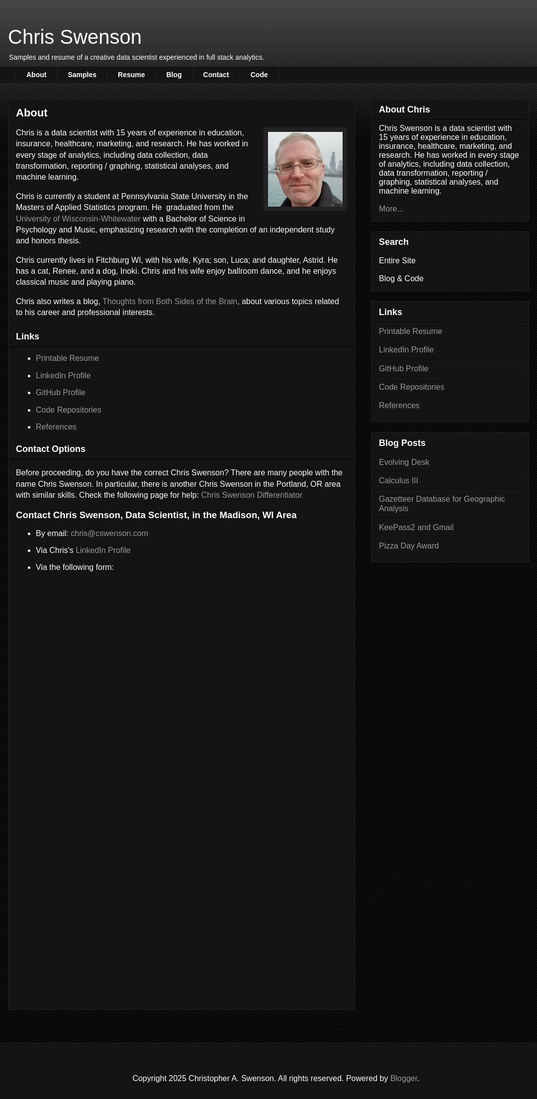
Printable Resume (67, 358)
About (36, 75)
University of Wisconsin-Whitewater (78, 219)
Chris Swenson (75, 37)
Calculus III (398, 480)
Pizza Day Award (409, 546)
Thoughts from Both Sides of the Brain (169, 301)
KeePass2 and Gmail (416, 527)
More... (391, 209)
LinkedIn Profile (63, 375)
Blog (174, 75)
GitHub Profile (61, 392)
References (56, 427)
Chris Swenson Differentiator (251, 495)
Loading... (181, 766)
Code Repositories (68, 410)
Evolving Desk (404, 462)
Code (259, 75)
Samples (82, 75)
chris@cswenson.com (109, 533)
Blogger (403, 1078)
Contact (216, 75)
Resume (131, 75)
